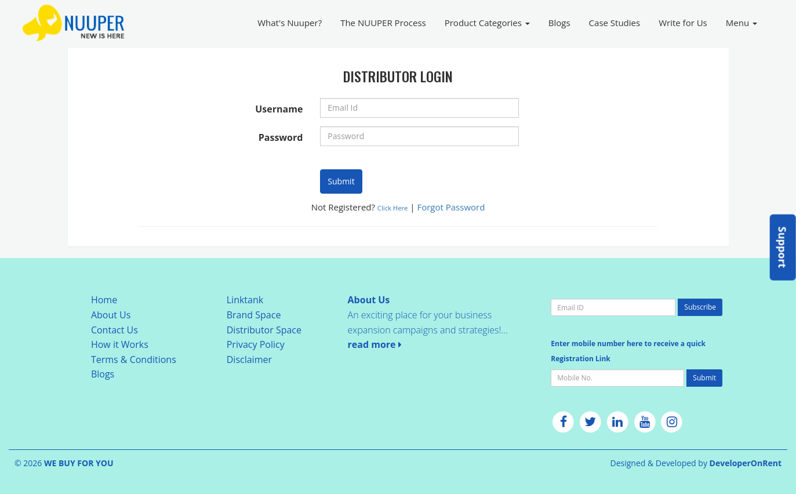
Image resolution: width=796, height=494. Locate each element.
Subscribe (700, 307)
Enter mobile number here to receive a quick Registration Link (628, 351)
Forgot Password (451, 207)
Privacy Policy (256, 344)
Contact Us (114, 330)
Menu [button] (741, 22)
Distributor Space (264, 330)
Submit (341, 181)
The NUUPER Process (383, 22)
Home (104, 299)
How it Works (119, 344)
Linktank (245, 299)
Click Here (392, 208)
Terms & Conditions (133, 359)
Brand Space (254, 314)
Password (281, 137)
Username (279, 109)
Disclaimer (249, 359)
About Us (111, 314)
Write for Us (683, 22)
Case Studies (615, 22)
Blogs (559, 22)
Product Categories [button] (487, 22)
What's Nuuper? (289, 22)
